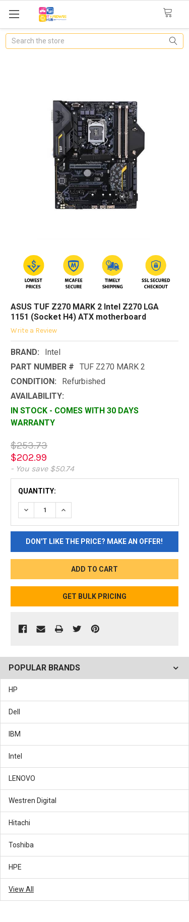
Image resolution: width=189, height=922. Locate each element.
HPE (15, 867)
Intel (15, 756)
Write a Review (34, 330)
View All (21, 889)
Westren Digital (32, 800)
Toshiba (21, 845)
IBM (15, 734)
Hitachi (19, 823)
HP (13, 690)
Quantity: (37, 491)
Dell (14, 712)
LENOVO (22, 778)
